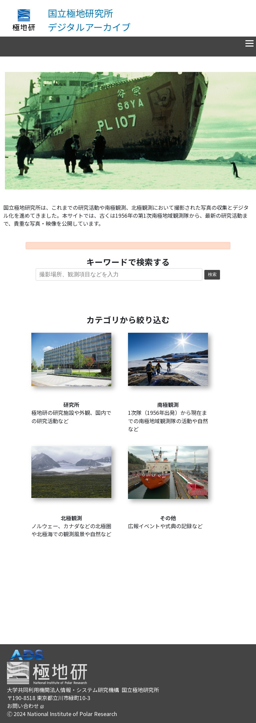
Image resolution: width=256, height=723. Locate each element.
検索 (212, 274)
